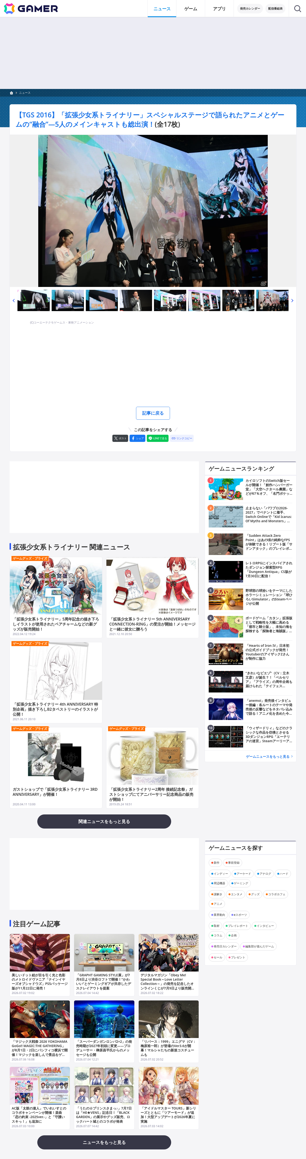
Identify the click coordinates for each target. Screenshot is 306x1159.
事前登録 (234, 863)
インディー (221, 874)
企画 (234, 935)
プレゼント (238, 957)
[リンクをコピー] (182, 438)
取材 (216, 926)
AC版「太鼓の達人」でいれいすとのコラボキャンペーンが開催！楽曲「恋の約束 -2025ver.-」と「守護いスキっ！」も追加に (39, 1115)
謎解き (218, 894)
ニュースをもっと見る (104, 1142)
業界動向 (219, 915)
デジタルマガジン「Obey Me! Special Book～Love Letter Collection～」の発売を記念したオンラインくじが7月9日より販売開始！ (167, 984)
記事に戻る (153, 413)
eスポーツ (240, 915)
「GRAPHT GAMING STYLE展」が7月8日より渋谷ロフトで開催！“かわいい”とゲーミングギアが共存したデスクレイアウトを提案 (103, 981)
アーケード (244, 874)
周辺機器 (219, 883)
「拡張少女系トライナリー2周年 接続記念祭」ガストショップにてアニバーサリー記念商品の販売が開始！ (151, 794)
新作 (216, 863)
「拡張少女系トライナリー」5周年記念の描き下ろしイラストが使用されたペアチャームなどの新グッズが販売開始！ (56, 624)
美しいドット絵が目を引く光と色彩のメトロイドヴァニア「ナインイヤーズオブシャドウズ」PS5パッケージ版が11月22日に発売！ (40, 981)
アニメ (218, 904)
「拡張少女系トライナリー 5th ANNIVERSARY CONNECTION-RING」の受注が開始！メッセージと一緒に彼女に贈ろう (152, 624)
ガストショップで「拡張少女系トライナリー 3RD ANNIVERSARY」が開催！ (55, 792)
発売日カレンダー (225, 946)
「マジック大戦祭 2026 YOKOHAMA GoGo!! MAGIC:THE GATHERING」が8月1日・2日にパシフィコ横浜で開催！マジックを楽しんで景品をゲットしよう (40, 1050)
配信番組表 (275, 8)
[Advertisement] (153, 365)
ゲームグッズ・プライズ (30, 558)
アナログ (265, 874)
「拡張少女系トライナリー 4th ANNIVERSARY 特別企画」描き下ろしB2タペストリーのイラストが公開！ (55, 709)
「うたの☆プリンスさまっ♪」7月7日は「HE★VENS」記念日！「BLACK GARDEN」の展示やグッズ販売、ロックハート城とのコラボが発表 (104, 1115)
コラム (218, 935)
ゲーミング (241, 883)
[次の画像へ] (153, 211)
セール (218, 957)
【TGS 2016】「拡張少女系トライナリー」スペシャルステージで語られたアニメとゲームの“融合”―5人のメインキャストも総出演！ (150, 119)
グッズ (255, 894)
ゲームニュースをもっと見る (268, 756)
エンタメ (236, 894)
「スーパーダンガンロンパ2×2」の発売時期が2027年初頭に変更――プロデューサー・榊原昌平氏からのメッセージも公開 (104, 1048)
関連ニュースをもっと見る (104, 821)
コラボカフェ (276, 894)
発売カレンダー (250, 8)
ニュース (25, 93)
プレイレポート (238, 926)
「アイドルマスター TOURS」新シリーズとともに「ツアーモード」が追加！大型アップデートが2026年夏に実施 (168, 1115)
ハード (284, 874)
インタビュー (265, 926)
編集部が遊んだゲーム (259, 946)
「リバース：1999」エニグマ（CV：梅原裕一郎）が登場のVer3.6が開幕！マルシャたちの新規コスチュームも (168, 1048)
